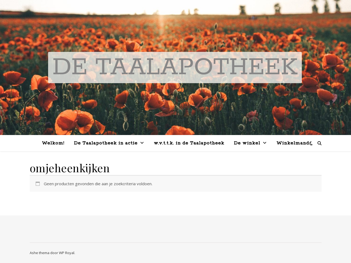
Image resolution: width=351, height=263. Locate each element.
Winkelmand (292, 143)
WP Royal (66, 252)
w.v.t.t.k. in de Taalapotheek (189, 143)
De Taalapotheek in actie (106, 143)
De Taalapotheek (174, 67)
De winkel (247, 143)
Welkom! (53, 143)
